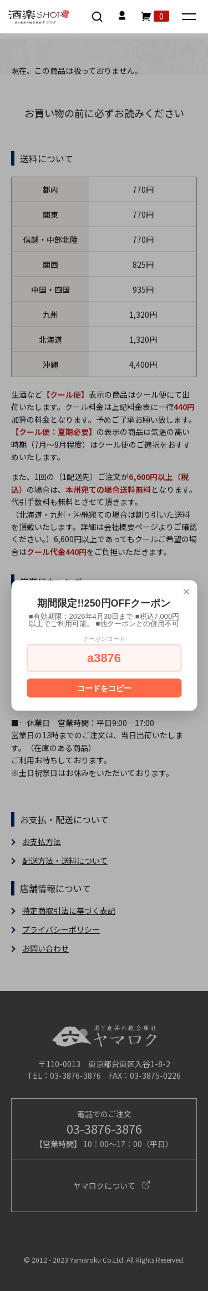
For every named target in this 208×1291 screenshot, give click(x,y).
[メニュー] (189, 17)
